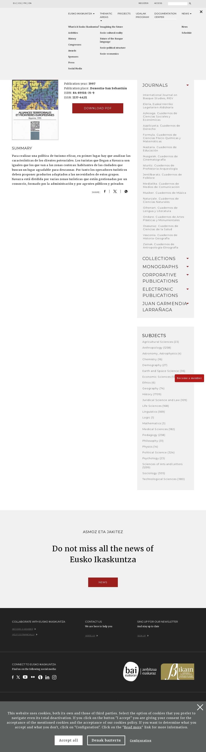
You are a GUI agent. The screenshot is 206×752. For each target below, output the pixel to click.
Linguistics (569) (153, 411)
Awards (72, 50)
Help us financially (24, 634)
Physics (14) (150, 446)
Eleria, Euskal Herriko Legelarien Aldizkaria (158, 105)
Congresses (74, 44)
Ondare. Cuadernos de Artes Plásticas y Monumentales (163, 218)
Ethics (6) (148, 382)
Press (71, 62)
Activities (73, 32)
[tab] (165, 85)
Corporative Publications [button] (165, 278)
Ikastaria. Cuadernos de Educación (160, 149)
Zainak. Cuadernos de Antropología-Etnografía (160, 246)
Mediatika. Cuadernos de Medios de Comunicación (161, 185)
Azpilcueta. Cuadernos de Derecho (161, 127)
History (72, 38)
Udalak (142, 15)
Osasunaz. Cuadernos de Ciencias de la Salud (160, 227)
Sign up (143, 635)
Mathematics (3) (153, 423)
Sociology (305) (153, 473)
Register (143, 3)
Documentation (165, 15)
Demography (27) (154, 365)
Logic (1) (148, 417)
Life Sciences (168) (155, 405)
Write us (91, 635)
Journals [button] (165, 85)
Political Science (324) (158, 452)
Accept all (68, 740)
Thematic (106, 16)
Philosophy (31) (153, 440)
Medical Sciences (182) (158, 429)
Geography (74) (153, 388)
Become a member (189, 378)
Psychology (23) (153, 458)
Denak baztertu (106, 740)
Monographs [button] (165, 266)
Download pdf (98, 108)
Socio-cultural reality (111, 32)
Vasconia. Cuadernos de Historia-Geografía (160, 236)
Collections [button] (165, 258)
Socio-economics (109, 53)
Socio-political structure (113, 47)
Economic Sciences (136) (160, 376)
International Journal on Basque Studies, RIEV (160, 96)
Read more (133, 727)
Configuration (140, 740)
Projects (124, 13)
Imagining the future (111, 26)
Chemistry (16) (152, 359)
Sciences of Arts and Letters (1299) (162, 465)
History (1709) (151, 394)
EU (14, 3)
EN (29, 3)
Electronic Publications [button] (165, 292)
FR (24, 3)
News (186, 13)
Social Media (75, 68)
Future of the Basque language (111, 40)
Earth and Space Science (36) (163, 370)
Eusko (81, 13)
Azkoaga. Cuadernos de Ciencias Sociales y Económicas (160, 116)
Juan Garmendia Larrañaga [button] (165, 306)
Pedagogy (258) (153, 434)
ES (19, 3)
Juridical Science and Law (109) (164, 400)
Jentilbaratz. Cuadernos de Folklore (162, 176)
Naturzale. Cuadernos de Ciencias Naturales (161, 200)
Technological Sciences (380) (163, 479)
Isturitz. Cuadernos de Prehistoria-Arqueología (160, 167)
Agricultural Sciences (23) (160, 341)
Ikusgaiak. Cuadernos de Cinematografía (160, 158)
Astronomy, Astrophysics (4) (161, 353)
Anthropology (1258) (156, 347)
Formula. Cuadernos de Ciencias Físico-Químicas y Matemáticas (162, 138)
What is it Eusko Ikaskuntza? (83, 26)
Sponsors (73, 56)
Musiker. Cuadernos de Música (164, 192)
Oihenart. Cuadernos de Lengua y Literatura (160, 209)
